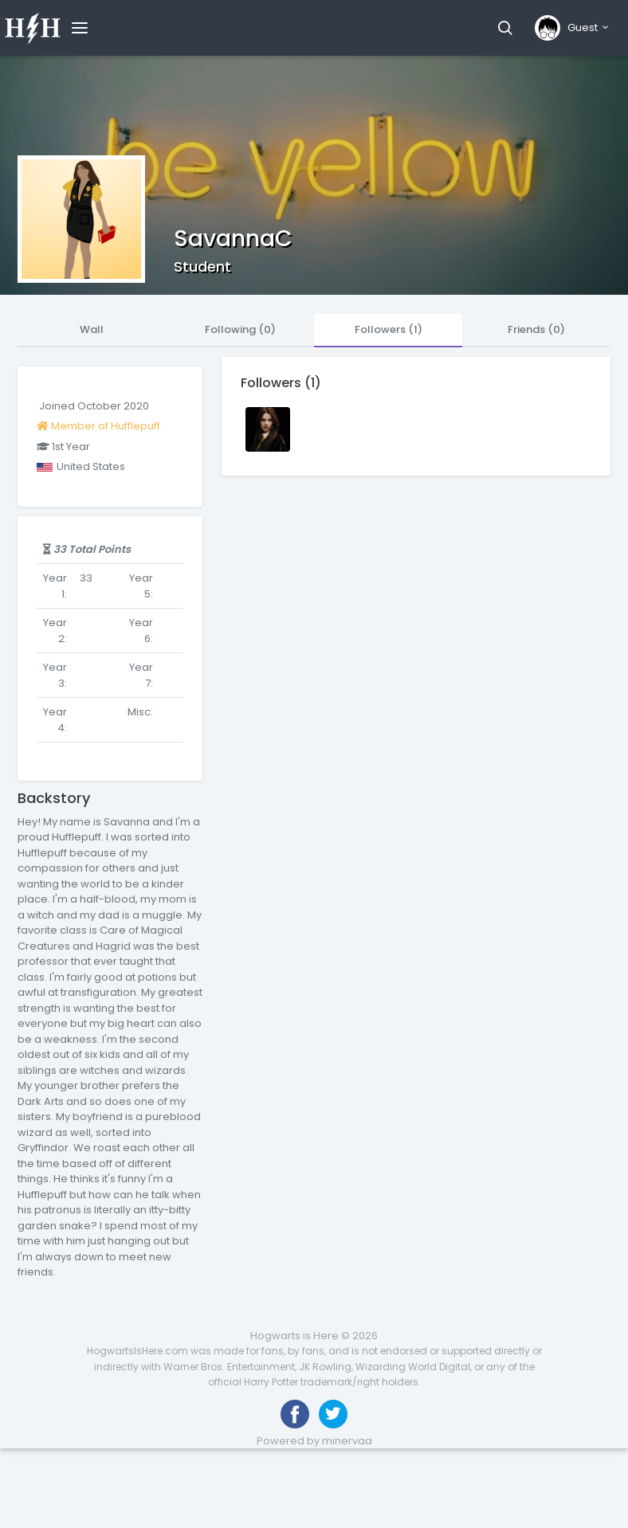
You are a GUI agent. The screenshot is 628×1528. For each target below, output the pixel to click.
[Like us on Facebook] (295, 1414)
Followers (388, 329)
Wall (92, 329)
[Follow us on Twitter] (333, 1414)
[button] (505, 28)
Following (240, 329)
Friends (536, 329)
